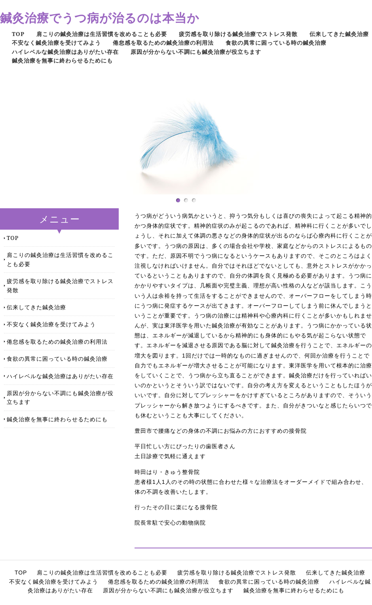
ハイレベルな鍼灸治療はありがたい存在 (65, 51)
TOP (18, 34)
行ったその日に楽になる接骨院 (176, 507)
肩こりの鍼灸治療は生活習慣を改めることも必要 (101, 34)
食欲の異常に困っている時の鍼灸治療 (276, 42)
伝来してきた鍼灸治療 (339, 34)
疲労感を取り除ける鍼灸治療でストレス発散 (238, 34)
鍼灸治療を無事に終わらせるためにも (62, 60)
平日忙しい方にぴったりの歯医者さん (185, 446)
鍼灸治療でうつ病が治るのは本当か (99, 18)
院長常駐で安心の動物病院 (170, 522)
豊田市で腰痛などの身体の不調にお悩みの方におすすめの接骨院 (221, 431)
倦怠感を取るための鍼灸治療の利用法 (163, 42)
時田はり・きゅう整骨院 (167, 472)
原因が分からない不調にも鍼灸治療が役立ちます (196, 51)
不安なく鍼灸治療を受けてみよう (56, 42)
